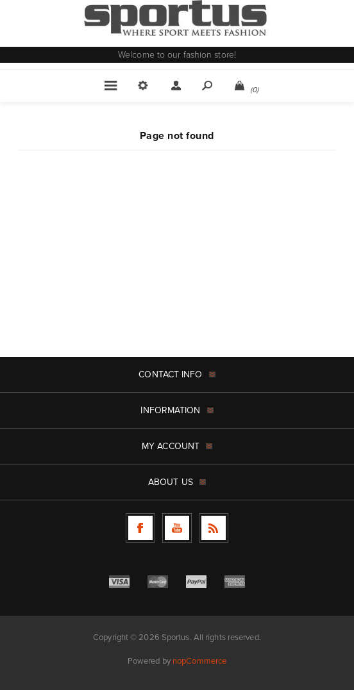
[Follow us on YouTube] (177, 528)
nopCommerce (199, 661)
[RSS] (213, 528)
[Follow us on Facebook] (140, 528)
